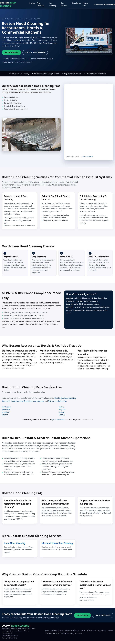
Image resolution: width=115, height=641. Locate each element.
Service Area (85, 4)
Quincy (61, 412)
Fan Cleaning (52, 4)
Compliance (76, 3)
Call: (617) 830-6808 (103, 615)
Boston (8, 4)
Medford (62, 415)
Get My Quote (82, 615)
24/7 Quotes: (104, 4)
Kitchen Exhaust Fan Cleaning (57, 543)
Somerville (6, 409)
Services (32, 3)
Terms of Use (102, 630)
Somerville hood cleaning (12, 401)
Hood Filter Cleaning (14, 543)
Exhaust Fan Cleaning (72, 630)
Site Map (110, 630)
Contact (83, 630)
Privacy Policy (91, 630)
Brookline (5, 412)
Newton (5, 415)
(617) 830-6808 (88, 157)
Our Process (64, 4)
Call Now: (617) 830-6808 (35, 52)
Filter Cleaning (40, 4)
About (47, 630)
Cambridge (6, 407)
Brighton (62, 409)
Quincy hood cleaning (57, 401)
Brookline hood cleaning (34, 401)
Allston (61, 407)
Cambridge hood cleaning (65, 398)
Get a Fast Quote (11, 52)
